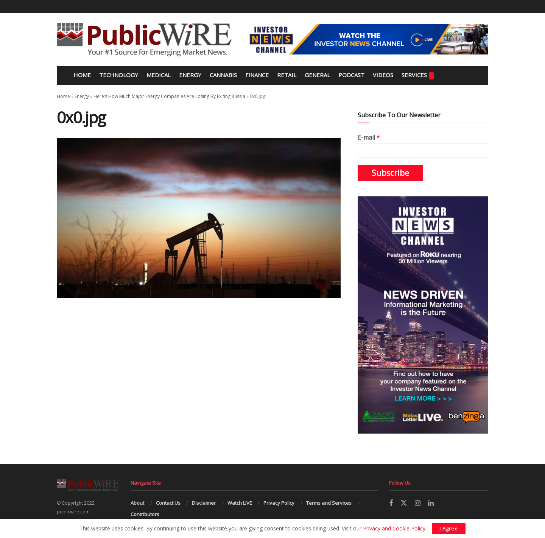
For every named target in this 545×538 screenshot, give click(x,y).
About (137, 502)
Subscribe (390, 173)
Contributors (145, 514)
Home (81, 75)
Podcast (351, 75)
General (317, 75)
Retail (286, 75)
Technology (118, 75)
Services (418, 75)
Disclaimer (204, 502)
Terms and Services (329, 502)
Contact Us (168, 502)
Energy (190, 75)
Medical (158, 75)
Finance (257, 75)
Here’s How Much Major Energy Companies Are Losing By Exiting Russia (169, 96)
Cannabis (223, 75)
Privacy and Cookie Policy (394, 528)
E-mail (369, 137)
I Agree (448, 528)
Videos (383, 75)
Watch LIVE (239, 502)
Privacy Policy (278, 502)
